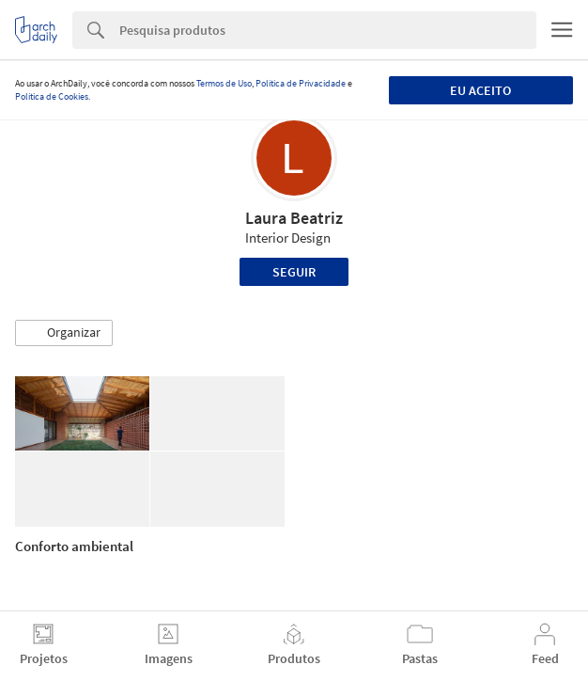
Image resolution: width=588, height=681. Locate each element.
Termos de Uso (224, 83)
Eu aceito (480, 90)
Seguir (294, 271)
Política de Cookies (51, 96)
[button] (64, 333)
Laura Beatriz (294, 218)
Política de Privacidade (300, 83)
